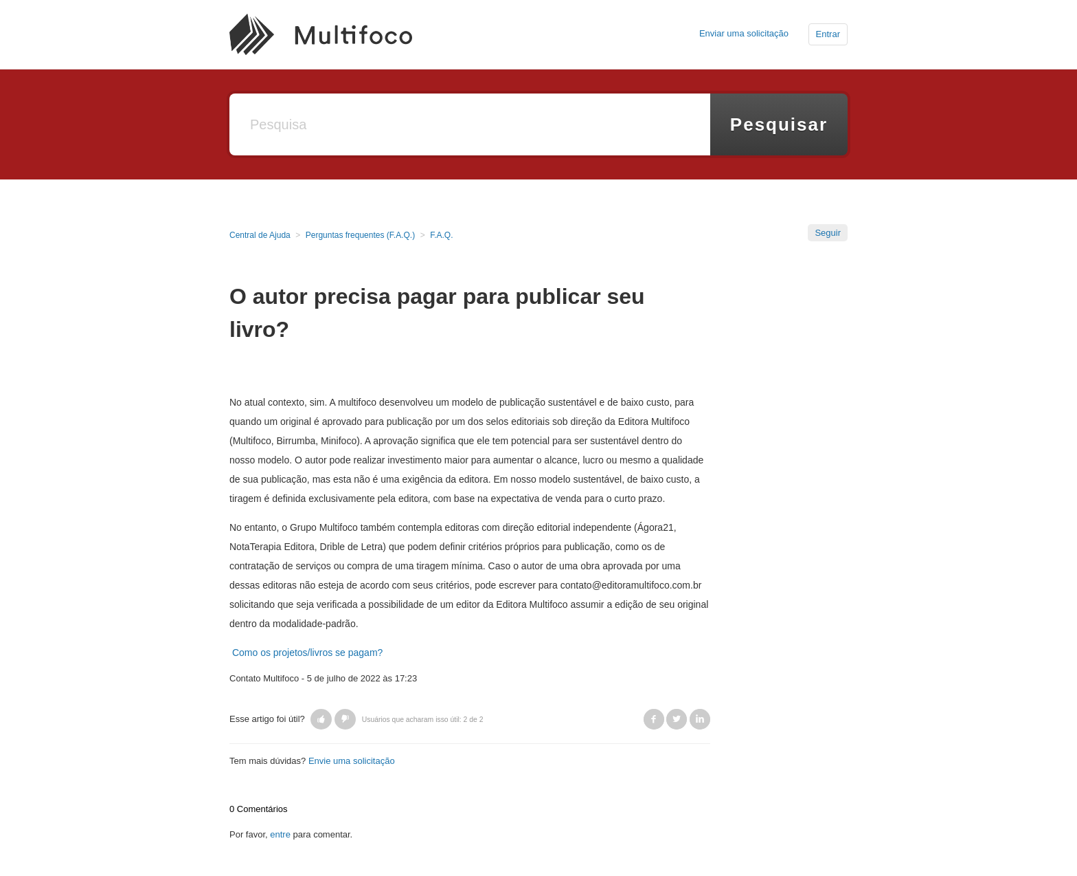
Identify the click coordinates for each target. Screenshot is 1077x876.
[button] (321, 719)
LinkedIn (700, 719)
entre (280, 834)
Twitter (676, 719)
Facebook (654, 719)
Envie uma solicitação (351, 761)
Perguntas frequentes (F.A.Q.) (360, 235)
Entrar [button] (828, 34)
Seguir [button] (828, 233)
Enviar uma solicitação (744, 33)
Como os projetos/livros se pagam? (307, 652)
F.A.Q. (441, 235)
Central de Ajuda (260, 235)
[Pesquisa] (469, 124)
